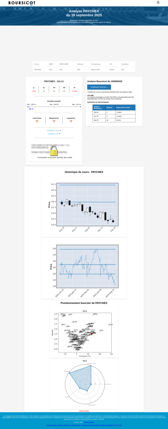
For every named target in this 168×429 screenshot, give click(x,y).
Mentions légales (89, 422)
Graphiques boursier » (99, 87)
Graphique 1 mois (54, 130)
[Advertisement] (84, 42)
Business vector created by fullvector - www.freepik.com (63, 425)
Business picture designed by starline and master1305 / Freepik (101, 425)
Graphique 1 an (54, 134)
